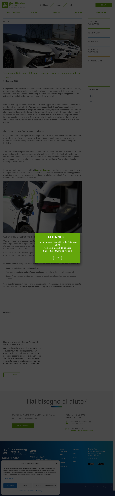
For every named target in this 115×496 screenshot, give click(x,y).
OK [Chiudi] (57, 258)
